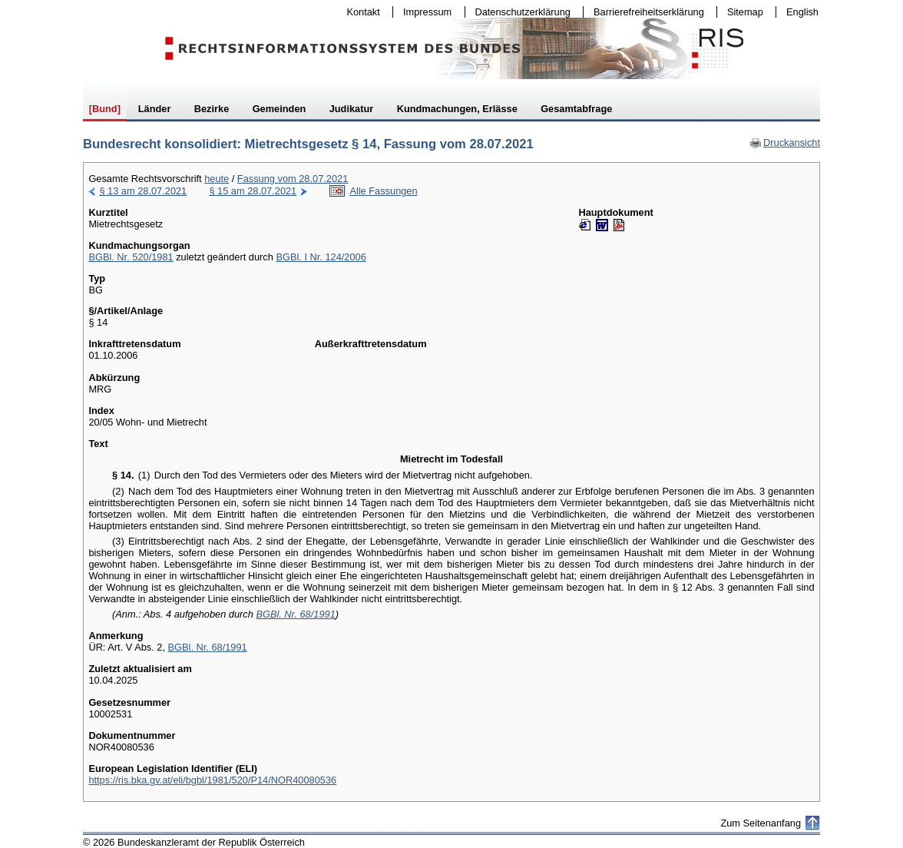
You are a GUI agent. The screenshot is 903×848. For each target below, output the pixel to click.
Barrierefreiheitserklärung (645, 12)
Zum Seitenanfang (760, 823)
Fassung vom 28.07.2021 (292, 178)
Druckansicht (784, 142)
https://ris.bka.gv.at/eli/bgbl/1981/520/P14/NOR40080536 (212, 780)
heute (216, 178)
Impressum (424, 12)
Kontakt (360, 12)
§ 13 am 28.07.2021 (143, 191)
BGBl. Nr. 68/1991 (295, 614)
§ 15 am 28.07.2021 (252, 191)
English (802, 12)
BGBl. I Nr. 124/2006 (321, 257)
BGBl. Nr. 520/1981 (130, 257)
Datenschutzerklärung (519, 12)
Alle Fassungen (383, 191)
